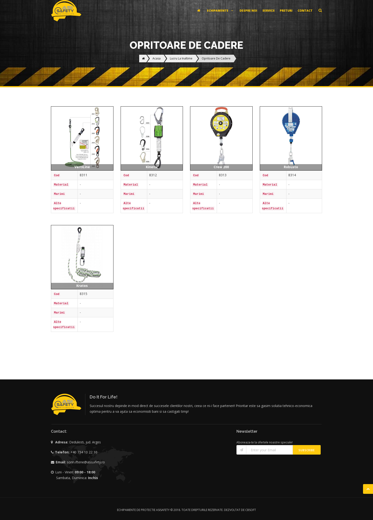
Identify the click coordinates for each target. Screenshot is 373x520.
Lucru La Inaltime (181, 58)
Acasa (156, 58)
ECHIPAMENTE (220, 11)
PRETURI (286, 11)
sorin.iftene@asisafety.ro (86, 462)
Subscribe (307, 450)
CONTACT (305, 11)
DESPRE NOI (248, 11)
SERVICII (268, 11)
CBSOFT (250, 510)
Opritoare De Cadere (216, 58)
